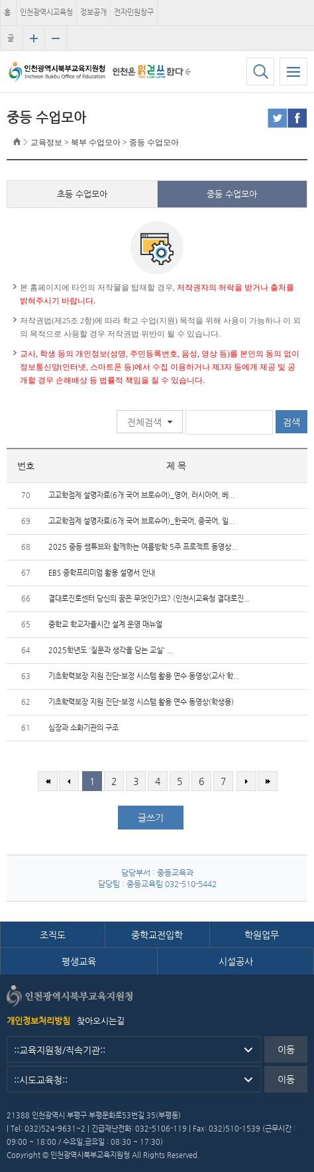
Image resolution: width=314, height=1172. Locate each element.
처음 (48, 781)
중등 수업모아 (232, 194)
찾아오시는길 (101, 1021)
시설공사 (236, 961)
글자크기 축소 (56, 38)
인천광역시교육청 (46, 12)
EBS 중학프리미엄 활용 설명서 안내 (101, 572)
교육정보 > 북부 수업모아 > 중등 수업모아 (104, 142)
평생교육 (79, 961)
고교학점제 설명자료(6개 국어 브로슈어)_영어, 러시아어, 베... (141, 495)
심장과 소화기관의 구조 (83, 727)
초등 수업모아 (82, 194)
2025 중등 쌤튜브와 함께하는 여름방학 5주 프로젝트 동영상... (142, 547)
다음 (246, 781)
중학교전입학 (157, 935)
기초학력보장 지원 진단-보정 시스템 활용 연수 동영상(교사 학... (143, 676)
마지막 (268, 781)
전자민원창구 (134, 12)
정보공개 (93, 12)
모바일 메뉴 (293, 71)
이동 (286, 1049)
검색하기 (260, 71)
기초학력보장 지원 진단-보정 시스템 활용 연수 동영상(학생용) (141, 702)
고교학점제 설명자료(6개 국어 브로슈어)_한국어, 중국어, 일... (141, 521)
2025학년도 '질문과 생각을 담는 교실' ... (110, 650)
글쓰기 (151, 817)
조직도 (53, 935)
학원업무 (261, 935)
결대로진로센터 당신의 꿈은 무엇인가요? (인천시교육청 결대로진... (149, 598)
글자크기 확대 (34, 38)
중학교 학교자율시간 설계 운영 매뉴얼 (105, 624)
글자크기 (10, 42)
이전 (69, 781)
